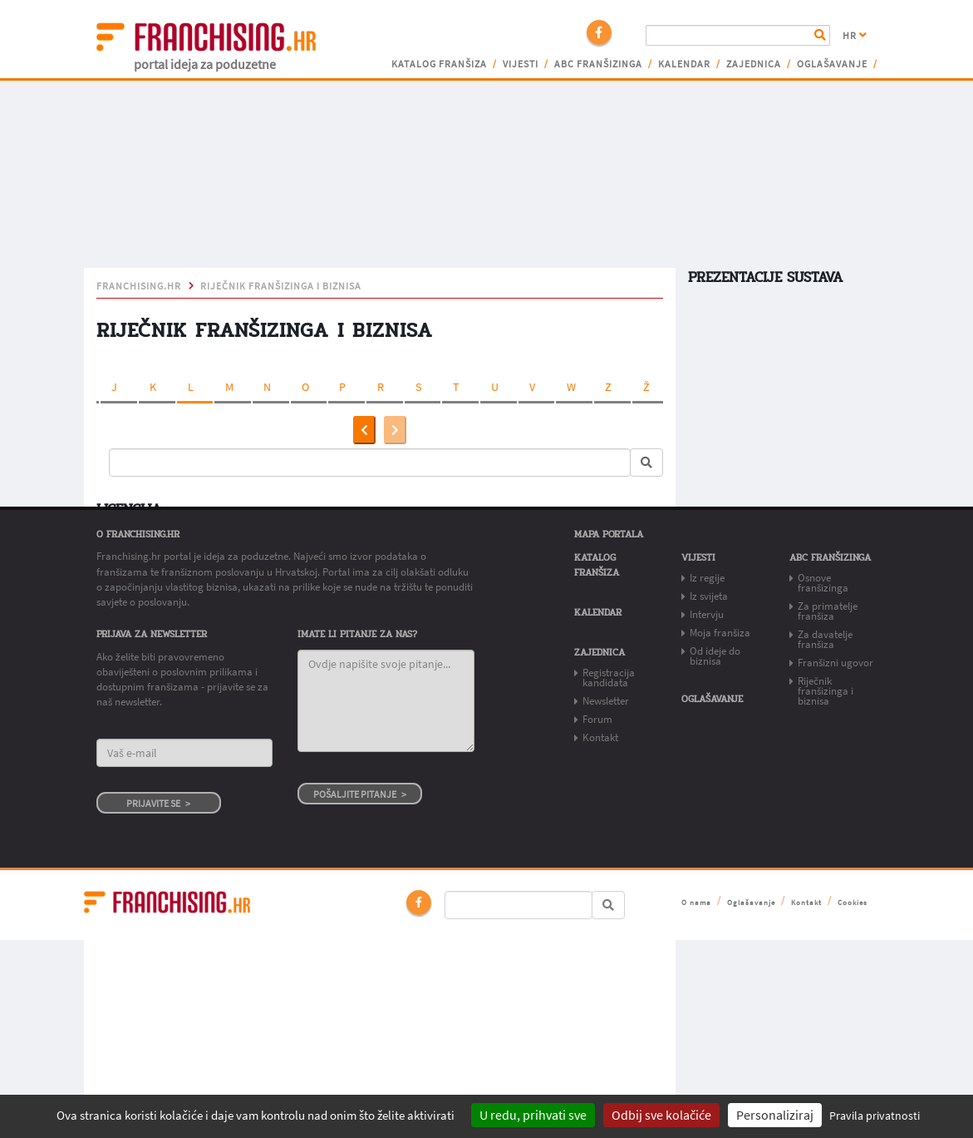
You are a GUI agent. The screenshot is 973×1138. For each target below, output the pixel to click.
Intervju (707, 614)
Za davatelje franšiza (825, 639)
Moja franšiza (720, 633)
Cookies (852, 902)
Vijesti (520, 64)
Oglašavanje (832, 64)
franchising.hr (138, 286)
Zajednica (753, 64)
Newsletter (605, 701)
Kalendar (684, 64)
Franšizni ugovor (835, 663)
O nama (696, 902)
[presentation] (364, 430)
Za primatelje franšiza (828, 611)
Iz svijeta (709, 596)
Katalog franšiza (439, 64)
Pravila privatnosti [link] (874, 1115)
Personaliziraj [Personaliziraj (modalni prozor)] (774, 1114)
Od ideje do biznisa (715, 656)
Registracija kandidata (608, 677)
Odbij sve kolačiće (661, 1114)
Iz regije (707, 578)
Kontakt (600, 737)
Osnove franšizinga (823, 583)
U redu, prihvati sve (533, 1114)
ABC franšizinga (598, 64)
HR (855, 36)
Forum (597, 719)
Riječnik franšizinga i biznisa (280, 286)
